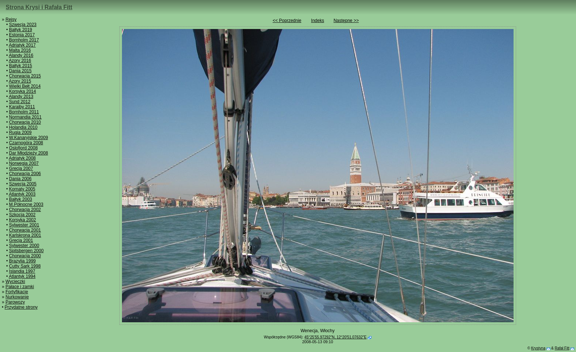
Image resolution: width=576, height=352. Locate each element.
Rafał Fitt (562, 348)
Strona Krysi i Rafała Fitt (39, 7)
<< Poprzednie (287, 20)
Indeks (317, 20)
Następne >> (346, 20)
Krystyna (538, 348)
